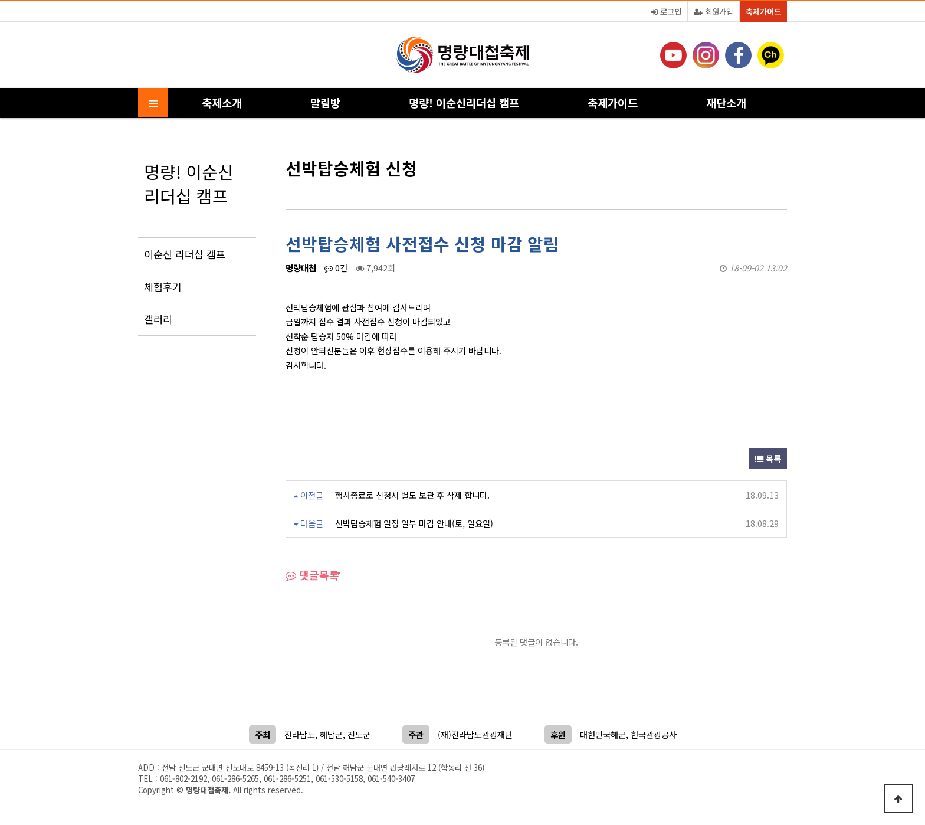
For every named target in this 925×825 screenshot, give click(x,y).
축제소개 (222, 102)
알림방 (325, 102)
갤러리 (158, 319)
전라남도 (299, 734)
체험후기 (163, 286)
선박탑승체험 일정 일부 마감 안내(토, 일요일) (414, 523)
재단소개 (726, 102)
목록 (768, 458)
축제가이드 (763, 11)
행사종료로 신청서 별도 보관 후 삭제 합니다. (412, 495)
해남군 (331, 734)
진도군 (358, 734)
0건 (335, 267)
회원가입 (713, 11)
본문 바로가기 (0, 0)
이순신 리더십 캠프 (184, 254)
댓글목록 (312, 574)
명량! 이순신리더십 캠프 (464, 102)
